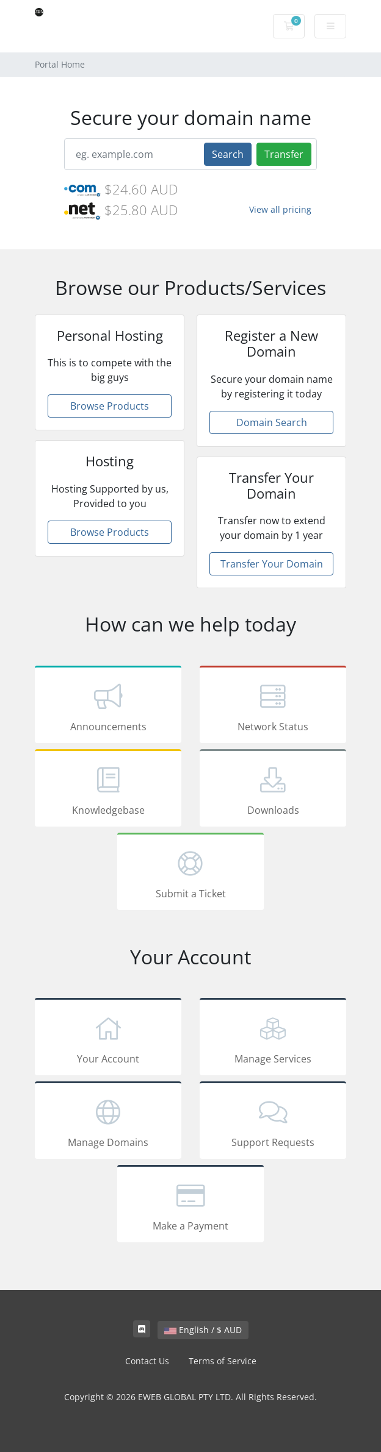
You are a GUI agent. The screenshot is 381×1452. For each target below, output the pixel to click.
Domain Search (271, 422)
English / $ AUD (203, 1330)
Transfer (283, 154)
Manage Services (273, 1039)
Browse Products (109, 406)
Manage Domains (108, 1122)
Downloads (273, 790)
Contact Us (147, 1361)
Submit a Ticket (190, 873)
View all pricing (280, 209)
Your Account (108, 1039)
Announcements (108, 706)
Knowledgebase (108, 790)
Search (228, 154)
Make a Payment (190, 1206)
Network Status (273, 706)
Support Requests (273, 1122)
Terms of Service (222, 1361)
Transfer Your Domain (271, 564)
